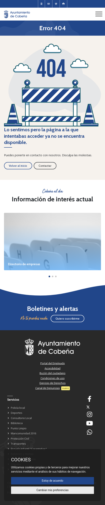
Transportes (18, 443)
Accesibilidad (52, 368)
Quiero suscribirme (67, 318)
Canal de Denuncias (47, 388)
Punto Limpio (19, 428)
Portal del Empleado (52, 363)
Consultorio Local (21, 418)
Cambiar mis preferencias (53, 490)
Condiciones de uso (53, 378)
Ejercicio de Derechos (53, 383)
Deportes (16, 413)
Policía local (18, 408)
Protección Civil (20, 438)
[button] (49, 276)
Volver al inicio (18, 165)
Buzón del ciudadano (52, 373)
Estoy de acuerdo (52, 480)
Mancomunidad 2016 (23, 433)
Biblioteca (17, 423)
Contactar (45, 165)
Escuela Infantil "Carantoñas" (29, 449)
